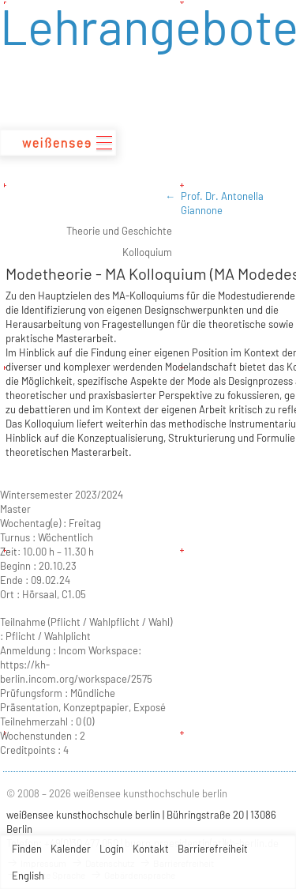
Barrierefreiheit (213, 848)
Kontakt (151, 848)
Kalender (71, 848)
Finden (27, 848)
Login (111, 848)
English (28, 875)
